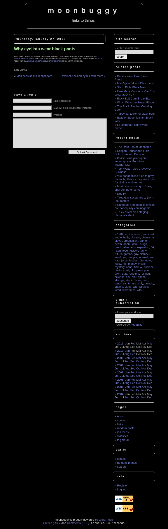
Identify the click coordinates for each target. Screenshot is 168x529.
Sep (132, 354)
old (132, 270)
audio (118, 237)
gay (136, 254)
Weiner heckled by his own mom (82, 76)
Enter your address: (129, 312)
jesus (124, 260)
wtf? (139, 290)
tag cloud (123, 440)
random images (127, 462)
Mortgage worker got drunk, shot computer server (133, 188)
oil (127, 270)
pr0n (118, 273)
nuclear (148, 267)
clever (118, 240)
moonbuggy (84, 10)
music (141, 263)
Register (122, 485)
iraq (117, 260)
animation (135, 234)
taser (138, 280)
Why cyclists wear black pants (44, 48)
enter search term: (128, 48)
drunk (118, 247)
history (144, 254)
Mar (138, 358)
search (121, 466)
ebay (126, 247)
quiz (124, 273)
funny (17, 59)
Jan (127, 350)
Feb (133, 343)
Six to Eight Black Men (131, 87)
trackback (56, 61)
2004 (120, 394)
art (152, 234)
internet (143, 257)
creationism (131, 240)
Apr (144, 358)
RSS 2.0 (98, 59)
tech (145, 280)
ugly (140, 283)
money (132, 263)
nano (129, 267)
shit (134, 277)
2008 (120, 365)
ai (126, 234)
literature (145, 260)
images (24, 59)
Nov (143, 361)
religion (145, 273)
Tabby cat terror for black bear (136, 113)
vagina (119, 286)
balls (126, 237)
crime (143, 240)
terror (118, 283)
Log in (121, 489)
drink (135, 244)
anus (146, 234)
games (128, 254)
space (142, 277)
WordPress (106, 519)
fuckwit (134, 250)
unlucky (149, 283)
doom (127, 244)
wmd (118, 290)
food (125, 250)
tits (125, 283)
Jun (117, 354)
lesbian (133, 260)
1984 (120, 234)
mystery (120, 267)
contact (121, 420)
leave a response (37, 61)
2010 (120, 350)
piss (146, 270)
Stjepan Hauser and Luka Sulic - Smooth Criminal (132, 152)
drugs (143, 244)
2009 (120, 358)
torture (132, 283)
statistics (122, 436)
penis (31, 59)
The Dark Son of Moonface (134, 147)
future (118, 254)
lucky (118, 263)
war (135, 286)
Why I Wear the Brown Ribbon (136, 102)
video (128, 286)
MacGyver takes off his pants (135, 83)
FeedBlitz (136, 324)
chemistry (148, 237)
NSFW (138, 267)
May (149, 343)
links (120, 424)
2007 (120, 372)
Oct (138, 361)
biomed (135, 237)
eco (133, 247)
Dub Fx (121, 193)
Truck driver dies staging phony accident (131, 213)
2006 (120, 379)
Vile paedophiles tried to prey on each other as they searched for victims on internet (135, 179)
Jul (122, 354)
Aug (127, 354)
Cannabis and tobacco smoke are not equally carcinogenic (135, 206)
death (118, 244)
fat (152, 247)
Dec (149, 361)
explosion (143, 247)
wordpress (128, 290)
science (119, 277)
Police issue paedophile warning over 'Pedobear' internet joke (131, 161)
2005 (120, 387)
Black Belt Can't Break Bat (133, 98)
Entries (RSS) (52, 523)
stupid (129, 280)
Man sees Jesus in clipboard (34, 76)
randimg (134, 273)
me (124, 263)
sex (128, 277)
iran (152, 257)
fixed (118, 250)
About (120, 416)
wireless (144, 286)
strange (119, 280)
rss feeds (123, 432)
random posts (125, 428)
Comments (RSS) (78, 523)
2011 (120, 343)
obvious (120, 270)
